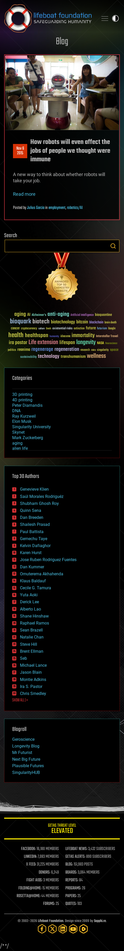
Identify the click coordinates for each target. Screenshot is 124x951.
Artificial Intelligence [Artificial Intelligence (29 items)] (82, 315)
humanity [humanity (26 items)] (54, 336)
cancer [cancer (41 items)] (15, 328)
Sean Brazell (31, 630)
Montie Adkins (33, 679)
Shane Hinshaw (34, 616)
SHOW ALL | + (20, 700)
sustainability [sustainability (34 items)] (28, 357)
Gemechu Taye (33, 538)
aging (17, 443)
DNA (16, 410)
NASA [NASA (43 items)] (100, 343)
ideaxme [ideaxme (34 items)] (65, 336)
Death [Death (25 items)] (48, 328)
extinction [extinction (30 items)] (79, 328)
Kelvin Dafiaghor (35, 545)
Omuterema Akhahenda (41, 573)
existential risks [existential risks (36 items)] (62, 329)
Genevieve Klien (34, 489)
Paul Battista (32, 531)
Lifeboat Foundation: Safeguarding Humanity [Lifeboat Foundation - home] (49, 18)
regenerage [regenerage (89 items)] (42, 349)
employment (57, 208)
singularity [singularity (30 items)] (103, 350)
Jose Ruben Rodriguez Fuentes (48, 559)
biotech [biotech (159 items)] (41, 321)
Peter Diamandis (27, 405)
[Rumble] (83, 928)
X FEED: (31, 864)
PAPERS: (71, 896)
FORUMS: (49, 904)
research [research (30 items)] (85, 350)
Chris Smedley (33, 693)
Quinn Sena (30, 510)
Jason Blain (31, 672)
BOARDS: (71, 872)
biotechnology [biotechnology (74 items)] (63, 322)
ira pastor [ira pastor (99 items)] (18, 343)
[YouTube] (73, 928)
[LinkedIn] (63, 928)
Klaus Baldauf (33, 580)
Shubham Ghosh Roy (39, 503)
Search (113, 246)
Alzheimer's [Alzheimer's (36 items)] (39, 315)
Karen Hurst (31, 552)
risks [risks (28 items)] (93, 350)
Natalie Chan (32, 637)
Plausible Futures (28, 765)
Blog (62, 41)
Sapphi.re (100, 921)
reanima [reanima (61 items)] (23, 349)
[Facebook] (42, 928)
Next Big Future (26, 759)
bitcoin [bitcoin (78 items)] (82, 322)
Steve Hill (28, 644)
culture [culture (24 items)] (41, 328)
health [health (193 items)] (16, 335)
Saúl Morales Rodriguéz (42, 496)
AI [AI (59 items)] (28, 315)
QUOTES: (71, 904)
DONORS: (44, 872)
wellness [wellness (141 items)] (96, 356)
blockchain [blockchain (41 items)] (96, 323)
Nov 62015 (20, 151)
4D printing (22, 399)
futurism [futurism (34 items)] (102, 329)
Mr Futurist (22, 752)
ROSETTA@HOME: (28, 896)
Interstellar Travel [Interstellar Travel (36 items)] (107, 336)
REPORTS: (71, 880)
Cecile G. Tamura (35, 587)
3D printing (22, 394)
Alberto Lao (30, 609)
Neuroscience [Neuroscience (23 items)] (111, 343)
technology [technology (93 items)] (48, 357)
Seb (23, 658)
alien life (20, 448)
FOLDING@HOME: (30, 888)
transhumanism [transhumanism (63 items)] (73, 356)
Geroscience (23, 739)
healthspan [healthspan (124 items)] (36, 335)
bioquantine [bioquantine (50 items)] (103, 315)
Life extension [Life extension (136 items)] (43, 342)
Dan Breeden (31, 517)
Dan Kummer (32, 566)
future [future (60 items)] (91, 328)
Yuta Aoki (29, 594)
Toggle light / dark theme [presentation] (115, 18)
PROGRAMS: (73, 888)
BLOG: (69, 864)
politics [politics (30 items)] (12, 350)
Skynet (18, 432)
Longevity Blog (25, 746)
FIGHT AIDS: (34, 880)
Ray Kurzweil (24, 416)
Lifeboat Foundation (50, 921)
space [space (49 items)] (114, 349)
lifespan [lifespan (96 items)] (67, 343)
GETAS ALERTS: (75, 856)
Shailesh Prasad (35, 524)
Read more (24, 194)
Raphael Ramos (34, 623)
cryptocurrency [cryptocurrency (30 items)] (29, 328)
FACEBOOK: (28, 849)
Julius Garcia (35, 208)
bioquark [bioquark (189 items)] (20, 321)
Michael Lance (33, 665)
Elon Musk (21, 421)
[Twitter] (52, 928)
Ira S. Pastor (31, 686)
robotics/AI (75, 208)
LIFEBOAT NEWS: (76, 849)
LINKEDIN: (30, 856)
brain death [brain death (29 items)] (110, 322)
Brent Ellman (31, 651)
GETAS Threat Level (62, 829)
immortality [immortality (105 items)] (83, 335)
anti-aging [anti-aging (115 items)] (58, 314)
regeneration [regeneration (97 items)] (66, 349)
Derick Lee (29, 601)
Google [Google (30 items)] (111, 328)
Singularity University (31, 426)
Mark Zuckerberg (27, 437)
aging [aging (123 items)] (20, 314)
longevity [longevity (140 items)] (86, 342)
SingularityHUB (26, 772)
